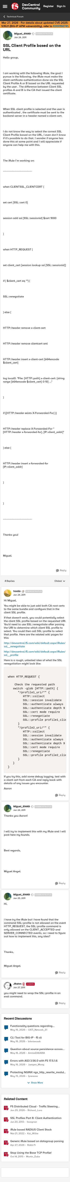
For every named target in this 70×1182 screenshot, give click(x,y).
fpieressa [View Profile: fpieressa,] (33, 1076)
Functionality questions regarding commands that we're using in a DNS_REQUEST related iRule (31, 1026)
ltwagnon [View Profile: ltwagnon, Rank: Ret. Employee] (32, 1121)
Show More (35, 1082)
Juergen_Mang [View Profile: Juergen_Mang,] (36, 1064)
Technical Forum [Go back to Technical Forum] (13, 16)
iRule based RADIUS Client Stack (31, 1129)
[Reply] (61, 570)
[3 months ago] (17, 1145)
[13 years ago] (17, 1121)
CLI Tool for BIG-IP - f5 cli (26, 1037)
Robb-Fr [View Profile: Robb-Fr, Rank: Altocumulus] (31, 1145)
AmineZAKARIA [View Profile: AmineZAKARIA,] (36, 1052)
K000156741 (60, 26)
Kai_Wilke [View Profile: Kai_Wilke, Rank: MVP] (32, 1133)
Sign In (61, 6)
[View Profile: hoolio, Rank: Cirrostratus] (7, 593)
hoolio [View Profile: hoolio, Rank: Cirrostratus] (17, 591)
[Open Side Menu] (5, 6)
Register (48, 6)
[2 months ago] (17, 1029)
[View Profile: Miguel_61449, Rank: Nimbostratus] (7, 35)
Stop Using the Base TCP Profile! (31, 1152)
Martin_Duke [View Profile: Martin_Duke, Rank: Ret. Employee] (33, 1156)
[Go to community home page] (25, 6)
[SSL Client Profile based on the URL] (19, 595)
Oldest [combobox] (60, 581)
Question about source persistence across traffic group (36, 1049)
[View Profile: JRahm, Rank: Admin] (7, 986)
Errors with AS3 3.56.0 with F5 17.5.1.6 (33, 1060)
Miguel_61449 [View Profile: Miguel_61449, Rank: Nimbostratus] (22, 33)
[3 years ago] (17, 1133)
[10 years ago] (16, 1156)
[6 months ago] (17, 1110)
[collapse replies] (35, 588)
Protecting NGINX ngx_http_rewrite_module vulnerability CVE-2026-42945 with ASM (37, 1072)
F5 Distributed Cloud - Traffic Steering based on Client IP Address (34, 1106)
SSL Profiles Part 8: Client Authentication (35, 1118)
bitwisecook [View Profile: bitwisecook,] (34, 1041)
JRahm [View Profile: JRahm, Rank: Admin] (17, 983)
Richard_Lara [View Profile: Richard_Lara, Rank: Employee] (35, 1110)
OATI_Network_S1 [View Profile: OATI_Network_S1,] (37, 1029)
